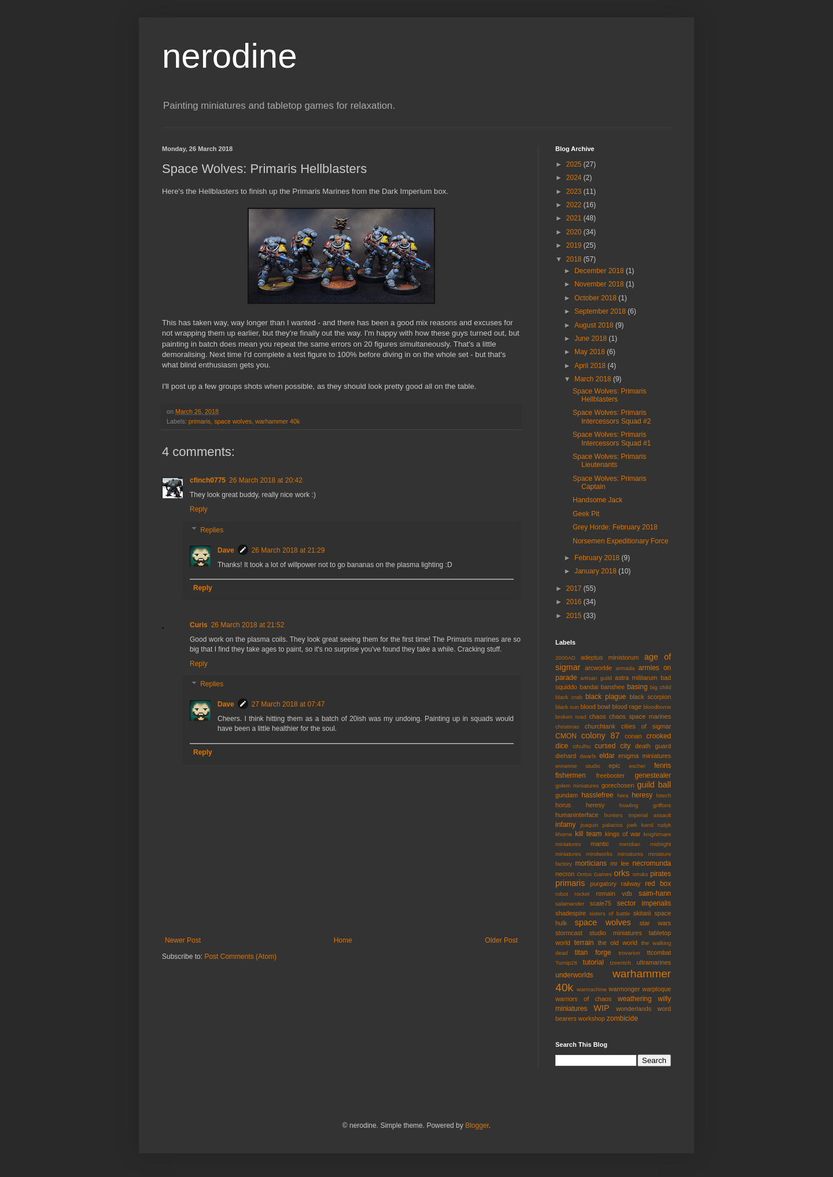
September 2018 (601, 311)
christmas (567, 726)
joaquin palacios (601, 825)
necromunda (651, 863)
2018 (575, 259)
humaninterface (576, 814)
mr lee (619, 863)
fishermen (570, 775)
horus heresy (580, 804)
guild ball (654, 784)
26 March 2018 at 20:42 (266, 480)
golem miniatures (577, 785)
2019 (575, 245)
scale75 (600, 903)
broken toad (570, 716)
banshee (612, 686)
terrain (584, 943)
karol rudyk (656, 825)
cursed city (613, 746)
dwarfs (588, 756)
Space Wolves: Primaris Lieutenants (609, 461)
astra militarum (636, 677)
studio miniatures (615, 932)
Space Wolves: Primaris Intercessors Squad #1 (612, 439)
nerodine (229, 55)
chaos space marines (640, 716)
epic (614, 765)
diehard (565, 755)
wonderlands (633, 1008)
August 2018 (594, 325)
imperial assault (649, 815)
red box (658, 884)
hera (622, 795)
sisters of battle (609, 913)
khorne (563, 834)
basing (637, 687)
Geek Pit (586, 514)
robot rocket (572, 894)
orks (621, 873)
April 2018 (590, 366)
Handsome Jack (597, 500)
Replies (211, 530)
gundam (566, 795)
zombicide (622, 1018)
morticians (591, 863)
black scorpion (650, 696)
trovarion (629, 953)
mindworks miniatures (614, 854)
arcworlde (598, 667)
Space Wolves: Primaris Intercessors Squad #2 (612, 417)
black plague (605, 697)
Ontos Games (594, 874)
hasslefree (597, 795)
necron (564, 873)
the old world (617, 942)
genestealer (653, 775)
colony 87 (600, 735)
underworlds (574, 975)
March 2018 (593, 379)
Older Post (501, 940)
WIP (601, 1008)
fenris (662, 766)
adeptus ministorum (610, 657)
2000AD (565, 657)
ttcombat (659, 952)
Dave (226, 550)
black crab (569, 697)
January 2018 (596, 571)
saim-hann (655, 893)
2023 (575, 191)
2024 (575, 178)
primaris (200, 421)
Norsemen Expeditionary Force (620, 541)
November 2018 (600, 284)
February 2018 (597, 558)
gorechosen (618, 785)
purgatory (603, 883)
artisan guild (595, 678)
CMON (566, 736)
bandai (589, 686)
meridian (629, 844)
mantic (600, 843)
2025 (575, 164)
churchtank (600, 726)
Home (343, 940)
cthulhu (582, 746)
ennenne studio (577, 766)
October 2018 (596, 298)
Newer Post (183, 940)
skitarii (642, 913)
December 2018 (600, 271)
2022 (575, 205)
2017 (575, 588)
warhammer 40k (277, 421)
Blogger (477, 1125)
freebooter (610, 775)
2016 (575, 602)
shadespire (570, 913)
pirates (660, 874)
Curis (199, 625)
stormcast (569, 932)
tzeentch (620, 962)
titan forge (592, 952)
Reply (199, 509)
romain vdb (614, 893)
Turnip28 (566, 962)
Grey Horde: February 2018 (615, 527)
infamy (565, 825)
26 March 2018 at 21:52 (248, 625)
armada (625, 668)
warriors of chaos (583, 998)
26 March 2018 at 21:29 (288, 550)
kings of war (623, 833)
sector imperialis (644, 903)
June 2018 (591, 338)
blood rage (627, 706)
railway (631, 883)
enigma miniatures (644, 755)
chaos (597, 716)
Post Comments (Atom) (240, 956)
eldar (607, 756)
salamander (569, 903)
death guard (653, 745)
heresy (642, 795)
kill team (588, 834)
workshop (591, 1018)
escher (637, 766)
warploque (656, 988)
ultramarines (654, 962)
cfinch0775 (208, 480)
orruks (640, 874)
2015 (575, 616)
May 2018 (590, 352)
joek (632, 825)
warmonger (624, 988)
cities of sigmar (646, 726)
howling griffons (645, 805)
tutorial (593, 962)
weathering (635, 999)
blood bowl (595, 706)
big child (660, 687)
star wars (655, 922)
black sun (567, 707)
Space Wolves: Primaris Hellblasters (609, 395)
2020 (575, 232)
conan (633, 736)
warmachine (592, 989)
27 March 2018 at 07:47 (288, 704)
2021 (575, 218)
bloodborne (657, 707)
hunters (614, 815)
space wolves (233, 421)
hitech (663, 795)
